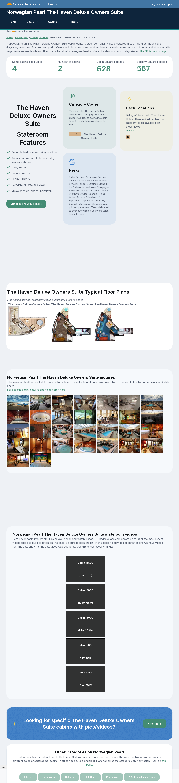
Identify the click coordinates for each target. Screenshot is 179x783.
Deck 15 (130, 130)
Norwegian (21, 37)
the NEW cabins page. (153, 51)
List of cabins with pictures (26, 203)
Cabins (52, 21)
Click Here (154, 723)
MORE (74, 21)
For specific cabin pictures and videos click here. (36, 389)
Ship (13, 21)
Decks (31, 21)
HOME (9, 37)
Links (51, 4)
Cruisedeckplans (26, 4)
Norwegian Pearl (39, 37)
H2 (75, 134)
